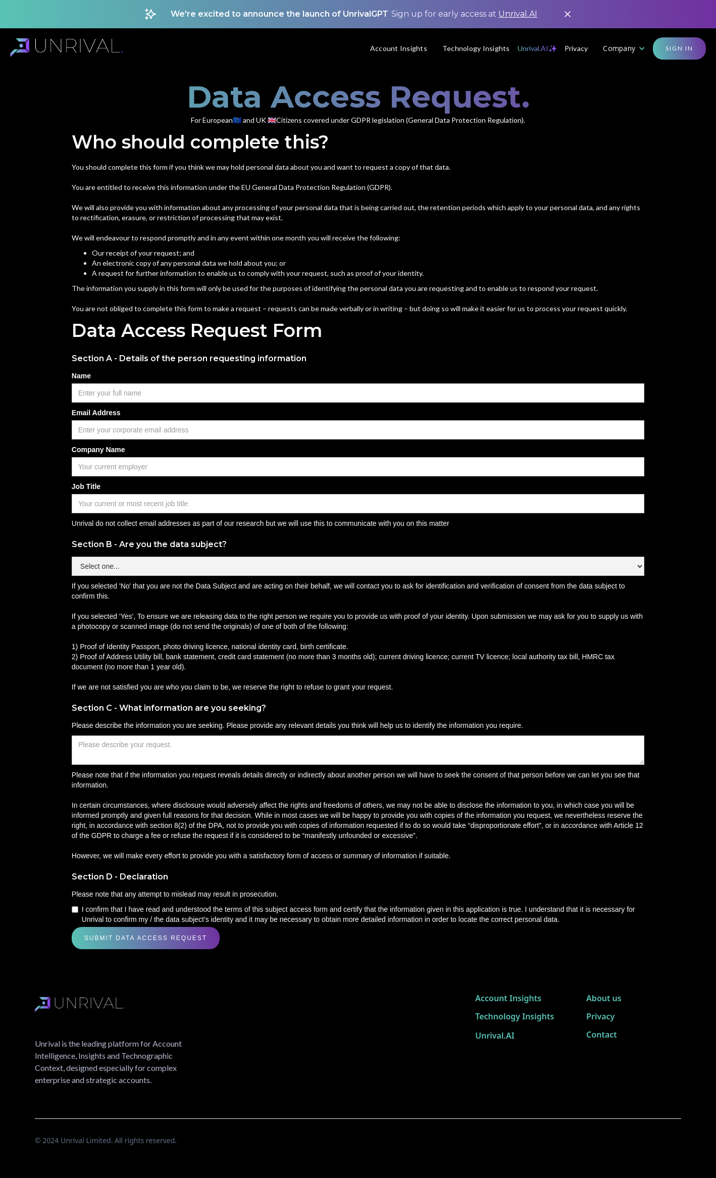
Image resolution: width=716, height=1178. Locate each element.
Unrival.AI (517, 14)
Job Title (86, 486)
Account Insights (398, 48)
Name (81, 376)
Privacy (576, 48)
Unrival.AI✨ (537, 48)
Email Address (96, 413)
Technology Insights (476, 48)
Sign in (679, 48)
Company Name (98, 450)
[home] (72, 48)
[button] (624, 48)
